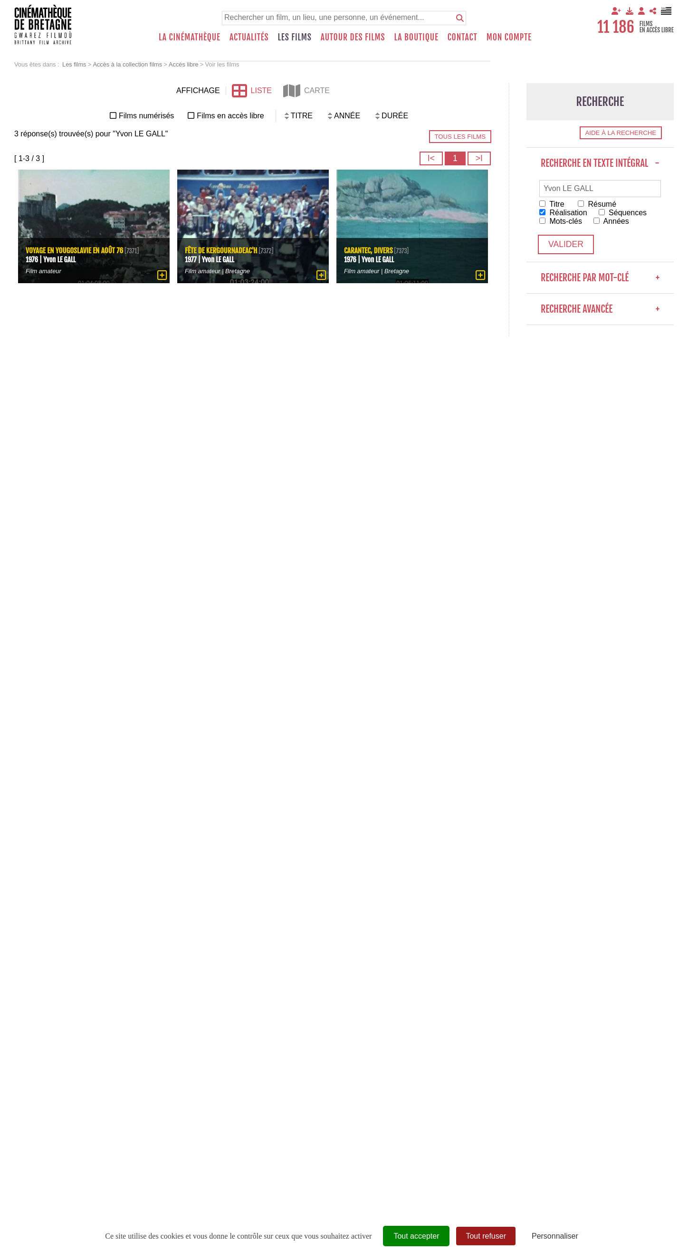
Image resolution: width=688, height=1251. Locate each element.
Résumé (597, 204)
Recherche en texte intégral (600, 163)
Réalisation (563, 213)
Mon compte (509, 37)
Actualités (249, 37)
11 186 (615, 27)
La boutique (416, 37)
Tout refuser (486, 1236)
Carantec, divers (368, 251)
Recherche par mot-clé (600, 278)
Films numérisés (146, 116)
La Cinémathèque (189, 37)
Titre (551, 204)
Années (611, 221)
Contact (463, 37)
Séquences (623, 213)
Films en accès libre (230, 116)
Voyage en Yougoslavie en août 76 (74, 251)
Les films (295, 37)
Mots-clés (560, 221)
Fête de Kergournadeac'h (221, 251)
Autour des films (353, 37)
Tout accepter (416, 1236)
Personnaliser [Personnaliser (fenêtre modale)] (555, 1236)
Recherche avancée (600, 309)
